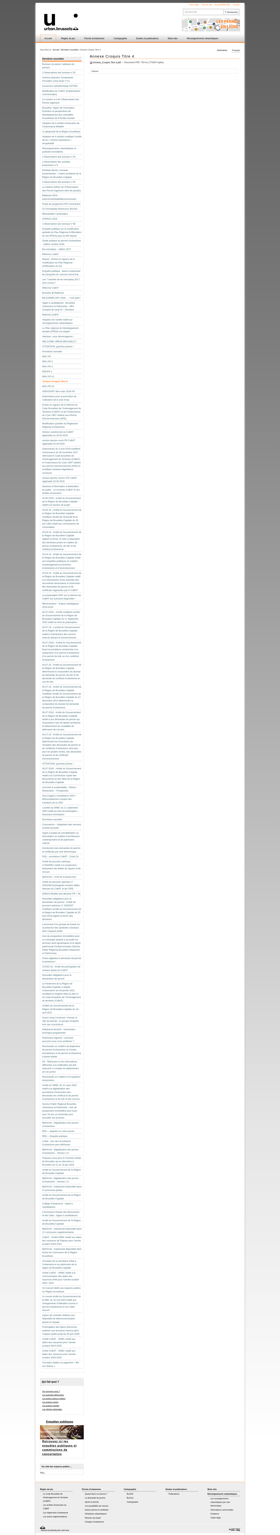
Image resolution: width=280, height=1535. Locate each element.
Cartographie (120, 38)
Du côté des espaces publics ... (57, 1466)
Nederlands (222, 50)
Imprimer (94, 71)
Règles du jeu (68, 38)
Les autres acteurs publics (53, 1398)
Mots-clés (173, 38)
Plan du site (207, 5)
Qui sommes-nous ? (51, 1391)
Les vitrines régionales (52, 1409)
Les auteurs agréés (50, 1406)
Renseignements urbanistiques (202, 38)
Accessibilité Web (222, 5)
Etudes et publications (147, 38)
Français (236, 50)
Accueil (48, 38)
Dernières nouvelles (70, 50)
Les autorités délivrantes (53, 1395)
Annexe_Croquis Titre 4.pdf (105, 62)
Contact (236, 5)
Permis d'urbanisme (94, 38)
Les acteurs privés (50, 1402)
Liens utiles (194, 5)
